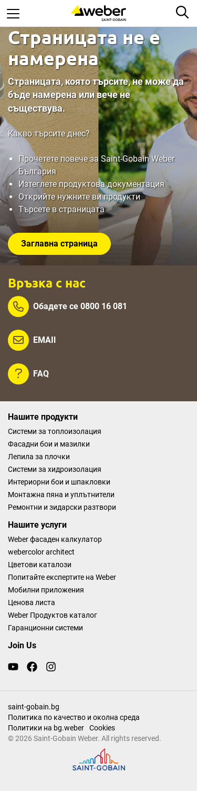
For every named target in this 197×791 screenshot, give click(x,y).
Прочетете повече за (59, 159)
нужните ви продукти (98, 197)
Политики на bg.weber (46, 728)
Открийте (37, 197)
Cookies (102, 728)
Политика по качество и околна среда (74, 717)
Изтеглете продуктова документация (91, 184)
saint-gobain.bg (33, 707)
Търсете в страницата (61, 209)
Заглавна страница (59, 244)
